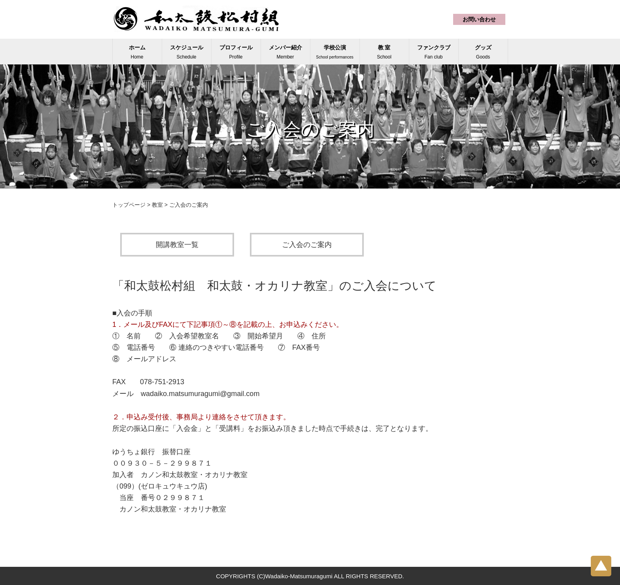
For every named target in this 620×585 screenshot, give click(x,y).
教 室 (384, 52)
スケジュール (186, 52)
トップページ (129, 205)
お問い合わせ (479, 19)
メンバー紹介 (285, 52)
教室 (157, 205)
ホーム (137, 52)
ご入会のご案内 (307, 245)
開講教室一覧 (177, 245)
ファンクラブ (433, 52)
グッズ (483, 52)
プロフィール (236, 52)
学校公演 (334, 51)
